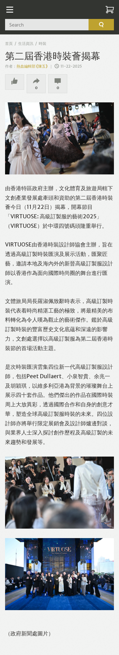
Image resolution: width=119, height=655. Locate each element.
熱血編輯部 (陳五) (32, 66)
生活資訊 (25, 43)
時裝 (42, 43)
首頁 (9, 43)
